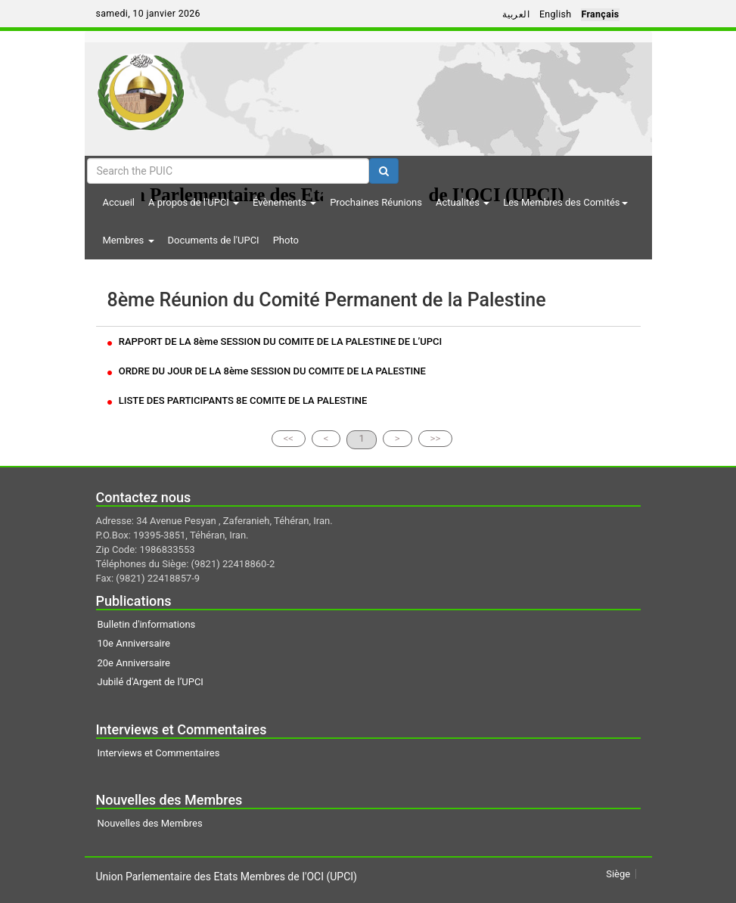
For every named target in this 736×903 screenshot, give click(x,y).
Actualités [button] (462, 202)
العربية (515, 14)
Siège (618, 874)
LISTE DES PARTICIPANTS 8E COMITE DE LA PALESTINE (237, 400)
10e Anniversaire (134, 643)
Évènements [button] (284, 202)
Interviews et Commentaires (159, 753)
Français (600, 14)
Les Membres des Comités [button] (565, 202)
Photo (286, 240)
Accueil (119, 202)
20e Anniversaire (134, 663)
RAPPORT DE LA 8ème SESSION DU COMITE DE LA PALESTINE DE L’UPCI (275, 341)
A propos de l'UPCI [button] (193, 202)
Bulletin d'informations (147, 624)
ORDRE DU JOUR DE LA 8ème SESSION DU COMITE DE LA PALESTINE (266, 371)
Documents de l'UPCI (213, 240)
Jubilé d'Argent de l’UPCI (150, 681)
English (555, 14)
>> (435, 438)
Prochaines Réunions (376, 202)
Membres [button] (128, 240)
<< (288, 438)
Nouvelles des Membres (150, 823)
